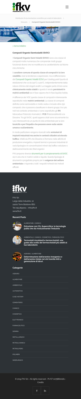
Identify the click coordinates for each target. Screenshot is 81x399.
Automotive (18, 291)
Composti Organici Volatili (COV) (30, 79)
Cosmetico (46, 237)
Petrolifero (18, 349)
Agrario (27, 254)
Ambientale (29, 237)
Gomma (16, 331)
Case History (18, 297)
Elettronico (18, 320)
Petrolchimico (19, 343)
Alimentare (29, 223)
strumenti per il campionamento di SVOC (49, 153)
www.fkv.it (17, 211)
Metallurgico (18, 337)
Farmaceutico (58, 237)
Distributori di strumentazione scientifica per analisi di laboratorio (38, 18)
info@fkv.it (32, 208)
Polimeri (16, 354)
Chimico (38, 223)
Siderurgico (18, 360)
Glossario (24, 22)
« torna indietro (19, 46)
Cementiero (18, 302)
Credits (40, 382)
